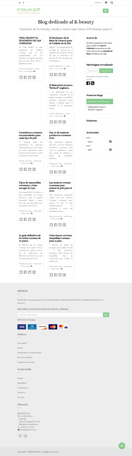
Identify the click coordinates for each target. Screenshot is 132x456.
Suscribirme (106, 71)
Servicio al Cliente (25, 357)
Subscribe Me (106, 314)
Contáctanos (22, 388)
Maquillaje (21, 383)
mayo (100, 141)
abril (100, 149)
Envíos (20, 348)
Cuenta (98, 3)
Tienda (20, 378)
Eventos (20, 397)
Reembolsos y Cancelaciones (29, 353)
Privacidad (21, 343)
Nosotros (21, 392)
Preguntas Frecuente (26, 362)
